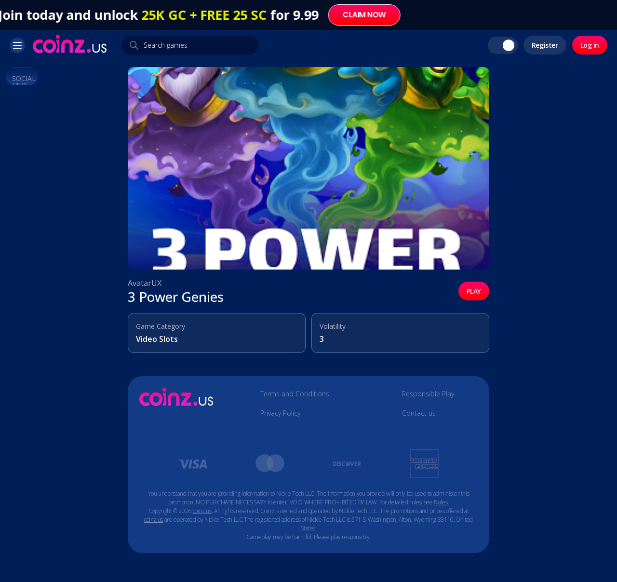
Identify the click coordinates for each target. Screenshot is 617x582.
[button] (17, 45)
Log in (589, 45)
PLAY (474, 291)
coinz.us (202, 511)
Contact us (419, 413)
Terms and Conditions (294, 394)
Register (545, 45)
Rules (440, 502)
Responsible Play (428, 394)
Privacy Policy (280, 413)
